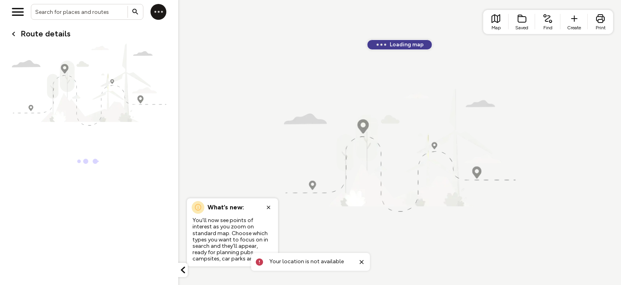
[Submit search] (135, 12)
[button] (183, 270)
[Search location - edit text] (87, 12)
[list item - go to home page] (496, 22)
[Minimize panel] (183, 270)
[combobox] (87, 12)
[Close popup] (268, 207)
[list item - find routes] (547, 22)
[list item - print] (600, 22)
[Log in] (158, 12)
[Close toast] (362, 262)
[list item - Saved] (522, 22)
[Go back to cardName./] (13, 34)
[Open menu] (18, 12)
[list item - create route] (574, 22)
